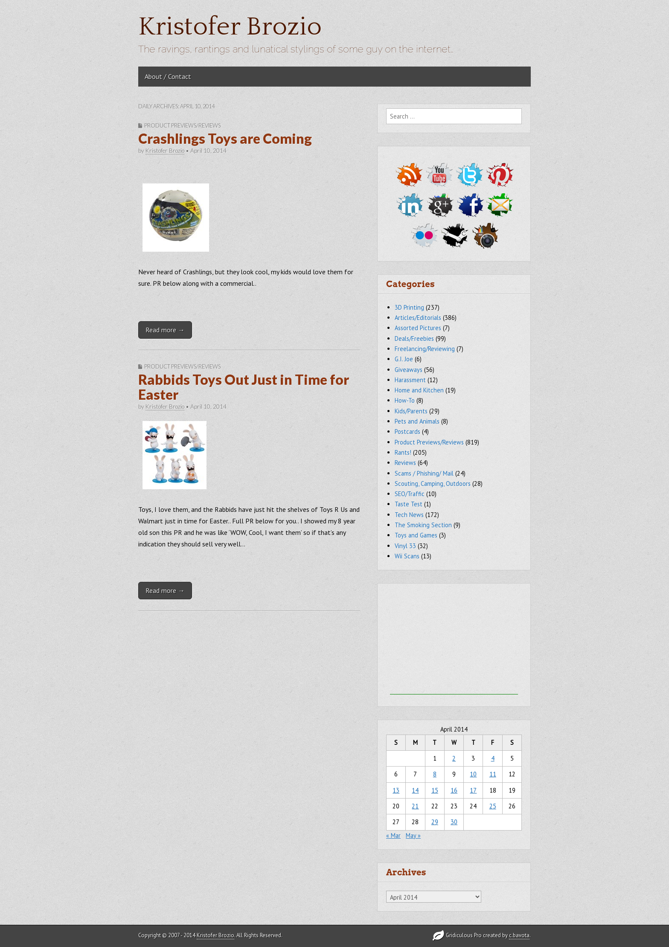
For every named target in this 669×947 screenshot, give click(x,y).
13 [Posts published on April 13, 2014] (396, 790)
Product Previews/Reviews (182, 125)
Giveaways (408, 370)
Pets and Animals (417, 421)
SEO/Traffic (410, 494)
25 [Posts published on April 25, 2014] (492, 806)
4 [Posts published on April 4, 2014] (492, 758)
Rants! (403, 452)
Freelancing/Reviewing (425, 349)
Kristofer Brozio (230, 27)
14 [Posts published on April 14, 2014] (415, 790)
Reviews (405, 463)
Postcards (407, 431)
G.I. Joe (404, 359)
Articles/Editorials (418, 318)
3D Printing (409, 307)
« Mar (393, 835)
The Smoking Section (423, 525)
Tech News (409, 515)
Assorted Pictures (418, 328)
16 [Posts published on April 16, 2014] (454, 790)
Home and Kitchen (419, 390)
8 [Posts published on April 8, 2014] (434, 774)
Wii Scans (407, 556)
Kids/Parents (411, 411)
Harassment (410, 380)
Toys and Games (416, 535)
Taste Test (408, 504)
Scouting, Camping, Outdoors (433, 483)
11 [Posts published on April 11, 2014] (492, 774)
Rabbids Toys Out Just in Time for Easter (243, 387)
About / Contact (168, 76)
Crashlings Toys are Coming (225, 138)
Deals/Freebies (414, 338)
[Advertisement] (454, 641)
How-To (405, 400)
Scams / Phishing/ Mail (424, 473)
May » (413, 835)
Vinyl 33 (405, 546)
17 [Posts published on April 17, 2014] (473, 790)
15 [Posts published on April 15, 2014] (434, 790)
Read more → (165, 329)
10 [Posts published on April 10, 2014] (473, 774)
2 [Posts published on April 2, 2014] (454, 758)
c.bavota (519, 935)
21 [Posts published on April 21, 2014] (415, 806)
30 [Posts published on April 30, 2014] (454, 822)
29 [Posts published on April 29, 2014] (434, 822)
